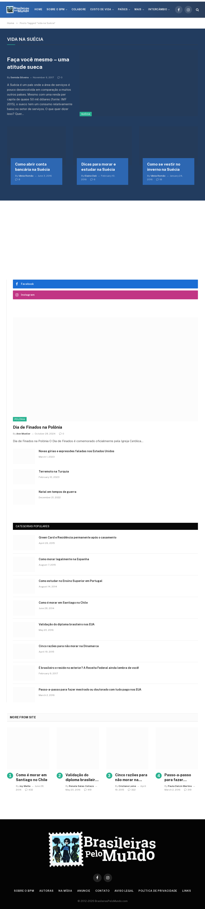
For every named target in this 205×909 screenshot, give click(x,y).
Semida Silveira (19, 77)
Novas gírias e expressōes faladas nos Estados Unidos (76, 451)
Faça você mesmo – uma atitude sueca (38, 63)
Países (123, 9)
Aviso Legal (123, 890)
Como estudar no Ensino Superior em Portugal (70, 581)
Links (186, 890)
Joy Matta (24, 786)
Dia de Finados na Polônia (37, 427)
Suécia (85, 114)
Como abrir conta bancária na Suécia (32, 167)
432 (29, 789)
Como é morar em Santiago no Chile (63, 602)
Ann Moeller (23, 433)
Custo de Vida (100, 9)
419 (88, 789)
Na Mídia (65, 890)
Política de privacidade (157, 890)
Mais (137, 9)
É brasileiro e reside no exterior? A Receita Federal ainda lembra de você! (89, 667)
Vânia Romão (26, 175)
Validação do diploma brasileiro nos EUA (67, 624)
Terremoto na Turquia (54, 471)
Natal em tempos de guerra (57, 491)
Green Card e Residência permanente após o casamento (77, 537)
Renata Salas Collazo (81, 786)
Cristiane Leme (127, 786)
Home (38, 9)
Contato (102, 890)
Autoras (46, 890)
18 (159, 179)
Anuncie (83, 890)
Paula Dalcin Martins (180, 786)
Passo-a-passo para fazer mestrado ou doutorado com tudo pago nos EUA (90, 689)
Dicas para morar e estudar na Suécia (98, 167)
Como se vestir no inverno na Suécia (163, 167)
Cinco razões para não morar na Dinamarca (69, 646)
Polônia (20, 419)
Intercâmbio (157, 9)
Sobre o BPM (56, 9)
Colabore (79, 9)
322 (132, 789)
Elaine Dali (91, 175)
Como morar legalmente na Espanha (64, 559)
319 (187, 789)
